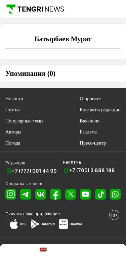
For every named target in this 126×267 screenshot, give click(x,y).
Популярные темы (24, 120)
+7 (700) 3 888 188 (92, 170)
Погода (12, 143)
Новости (14, 98)
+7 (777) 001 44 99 (34, 171)
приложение (47, 213)
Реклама (88, 132)
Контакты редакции (100, 109)
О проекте (90, 98)
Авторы (13, 132)
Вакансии (89, 120)
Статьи (12, 109)
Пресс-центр (93, 143)
